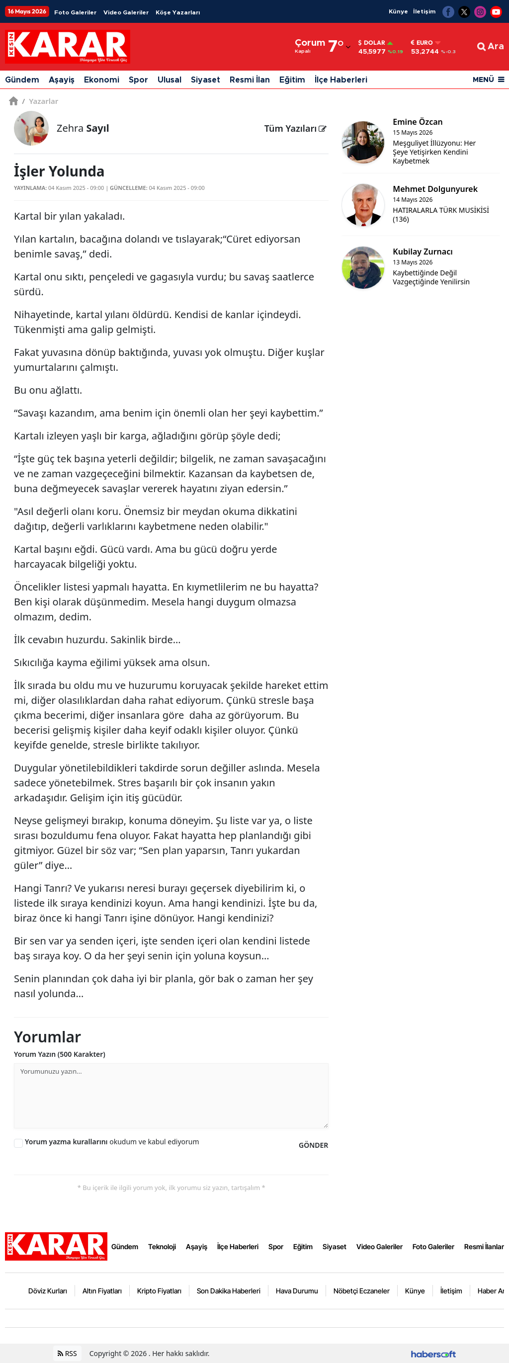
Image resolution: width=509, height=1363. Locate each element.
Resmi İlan (250, 80)
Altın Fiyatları (102, 1290)
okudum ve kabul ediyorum (112, 1141)
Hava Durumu (297, 1290)
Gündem (22, 80)
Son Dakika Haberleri (228, 1290)
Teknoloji (162, 1246)
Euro (422, 43)
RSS (67, 1353)
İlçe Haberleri (341, 80)
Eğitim (292, 80)
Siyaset (205, 80)
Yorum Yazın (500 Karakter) (59, 1054)
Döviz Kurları (47, 1290)
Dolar (371, 43)
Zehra (83, 128)
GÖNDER (313, 1145)
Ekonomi (101, 80)
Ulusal (169, 80)
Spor (138, 80)
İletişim (424, 11)
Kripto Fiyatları (159, 1290)
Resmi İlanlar (484, 1246)
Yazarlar (40, 101)
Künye (398, 11)
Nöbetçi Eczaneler (362, 1290)
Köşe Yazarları (178, 12)
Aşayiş (62, 80)
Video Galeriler (126, 12)
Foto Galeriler (75, 12)
